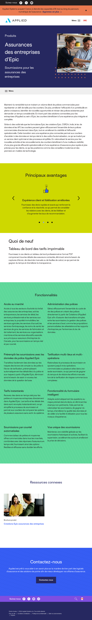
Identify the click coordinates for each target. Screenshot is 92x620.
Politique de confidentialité (39, 613)
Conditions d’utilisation (24, 613)
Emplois (13, 615)
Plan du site (12, 613)
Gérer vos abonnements (55, 613)
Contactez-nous (46, 580)
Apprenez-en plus (52, 12)
